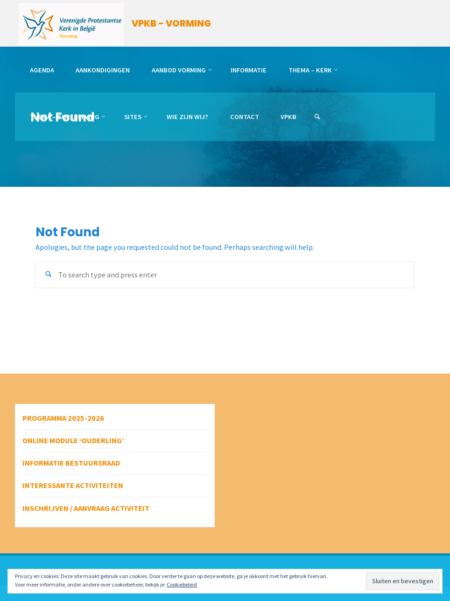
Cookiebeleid (182, 584)
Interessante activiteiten (72, 485)
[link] (317, 117)
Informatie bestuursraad (71, 462)
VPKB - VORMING (171, 23)
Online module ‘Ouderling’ (73, 440)
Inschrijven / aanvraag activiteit (85, 508)
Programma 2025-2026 (63, 418)
